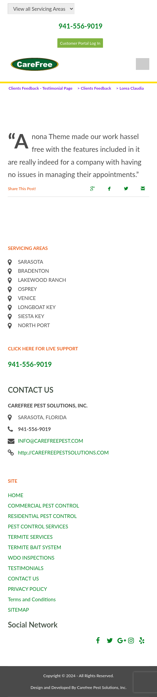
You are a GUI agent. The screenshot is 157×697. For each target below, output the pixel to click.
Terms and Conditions (32, 599)
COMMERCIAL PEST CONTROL (43, 506)
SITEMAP (18, 610)
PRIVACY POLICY (27, 589)
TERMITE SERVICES (30, 537)
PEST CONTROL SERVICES (38, 526)
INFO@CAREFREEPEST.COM (50, 441)
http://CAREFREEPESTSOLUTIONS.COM (63, 452)
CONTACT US (23, 578)
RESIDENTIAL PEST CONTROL (42, 516)
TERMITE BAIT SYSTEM (34, 547)
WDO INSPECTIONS (31, 558)
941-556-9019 (81, 26)
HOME (15, 495)
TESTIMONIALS (25, 568)
